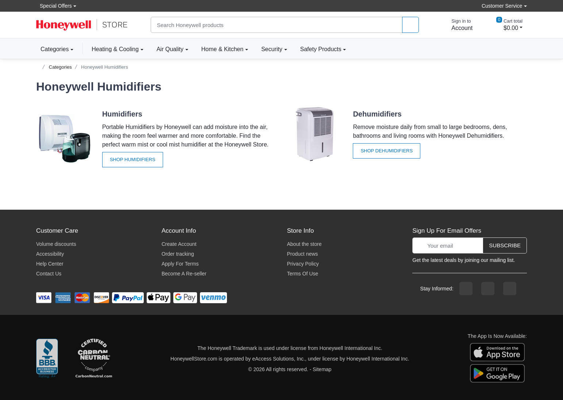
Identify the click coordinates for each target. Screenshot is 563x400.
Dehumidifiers (377, 114)
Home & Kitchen (222, 49)
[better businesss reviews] (47, 359)
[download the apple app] (497, 352)
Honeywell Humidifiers (104, 67)
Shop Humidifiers (132, 159)
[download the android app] (497, 373)
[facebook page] (466, 288)
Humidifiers (122, 114)
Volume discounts (56, 244)
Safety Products (321, 49)
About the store (304, 244)
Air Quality (170, 49)
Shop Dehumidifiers (386, 150)
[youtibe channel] (509, 288)
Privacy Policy (303, 264)
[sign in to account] (456, 24)
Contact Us (48, 274)
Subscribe (505, 245)
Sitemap (322, 369)
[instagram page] (487, 288)
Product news (302, 254)
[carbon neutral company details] (94, 359)
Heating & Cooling (115, 49)
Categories (52, 49)
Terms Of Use (303, 274)
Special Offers (54, 6)
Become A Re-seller (184, 274)
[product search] (410, 25)
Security (271, 49)
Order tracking (178, 254)
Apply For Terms (180, 264)
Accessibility (50, 254)
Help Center (49, 264)
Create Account (179, 244)
